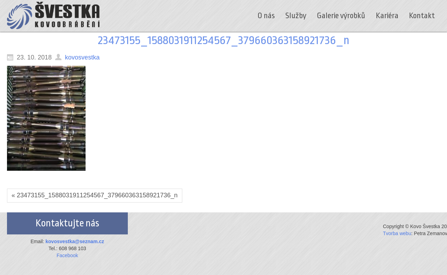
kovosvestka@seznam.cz (74, 241)
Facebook (67, 255)
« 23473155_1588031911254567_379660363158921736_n (95, 195)
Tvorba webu (397, 233)
